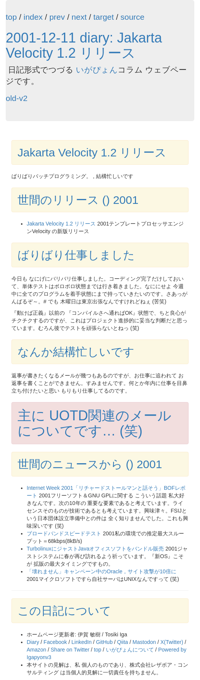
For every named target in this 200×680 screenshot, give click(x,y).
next (79, 17)
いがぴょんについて (130, 650)
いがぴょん (97, 69)
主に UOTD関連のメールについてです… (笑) (94, 423)
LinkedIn (82, 642)
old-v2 (16, 98)
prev (57, 17)
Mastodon (144, 642)
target (103, 17)
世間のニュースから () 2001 (90, 464)
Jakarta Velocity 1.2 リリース (92, 152)
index (33, 17)
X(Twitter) (171, 642)
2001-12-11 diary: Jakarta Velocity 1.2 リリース (84, 45)
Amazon (36, 650)
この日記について (64, 610)
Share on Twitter (70, 650)
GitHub (104, 642)
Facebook (55, 642)
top (11, 17)
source (132, 17)
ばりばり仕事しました (76, 255)
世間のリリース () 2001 (78, 200)
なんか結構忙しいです (76, 352)
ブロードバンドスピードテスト (64, 533)
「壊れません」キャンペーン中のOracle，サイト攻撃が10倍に (101, 571)
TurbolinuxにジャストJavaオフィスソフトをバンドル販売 (95, 549)
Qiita (122, 642)
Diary (33, 642)
